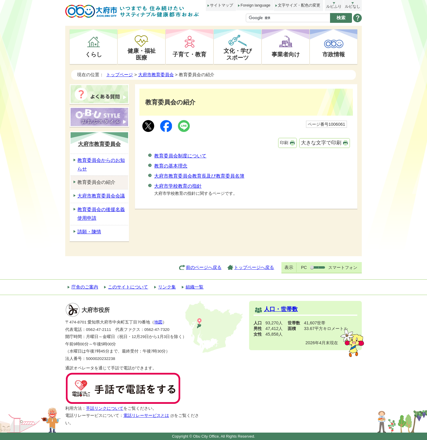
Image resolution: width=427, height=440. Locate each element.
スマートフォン (342, 267)
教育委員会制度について (180, 155)
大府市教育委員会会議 (101, 195)
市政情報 (333, 54)
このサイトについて (128, 286)
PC (304, 267)
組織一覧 (194, 286)
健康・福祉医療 (142, 54)
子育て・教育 (189, 54)
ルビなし (352, 6)
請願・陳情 (89, 231)
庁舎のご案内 (84, 286)
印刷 (284, 142)
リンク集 (167, 286)
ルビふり (334, 6)
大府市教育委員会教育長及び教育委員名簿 (199, 175)
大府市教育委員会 (156, 74)
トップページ (119, 74)
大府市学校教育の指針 (178, 186)
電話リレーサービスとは (148, 415)
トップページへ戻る (254, 267)
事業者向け (286, 54)
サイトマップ (221, 5)
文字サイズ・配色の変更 (299, 5)
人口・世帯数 (281, 309)
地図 (158, 322)
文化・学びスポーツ (238, 54)
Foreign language (255, 5)
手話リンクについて (104, 408)
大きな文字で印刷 (321, 143)
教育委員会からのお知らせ (101, 164)
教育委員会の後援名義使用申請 (101, 214)
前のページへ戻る (204, 267)
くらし (93, 54)
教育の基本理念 (170, 165)
